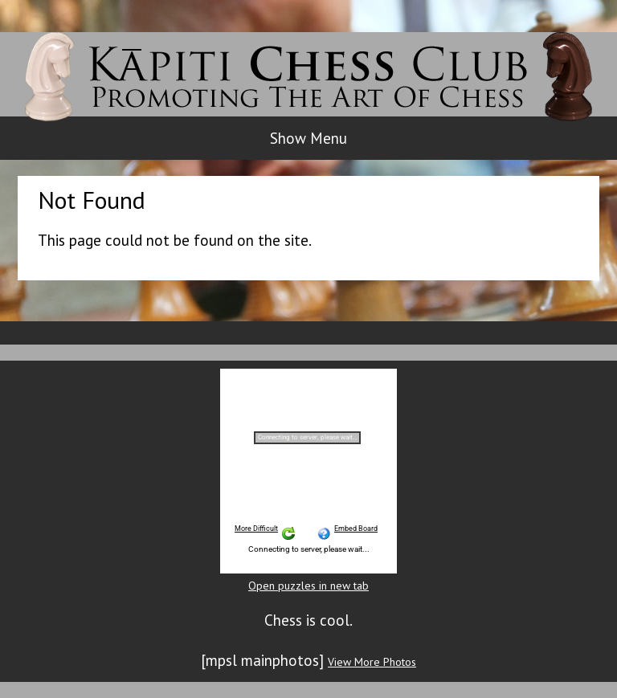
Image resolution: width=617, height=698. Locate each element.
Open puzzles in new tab (308, 586)
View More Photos (372, 662)
